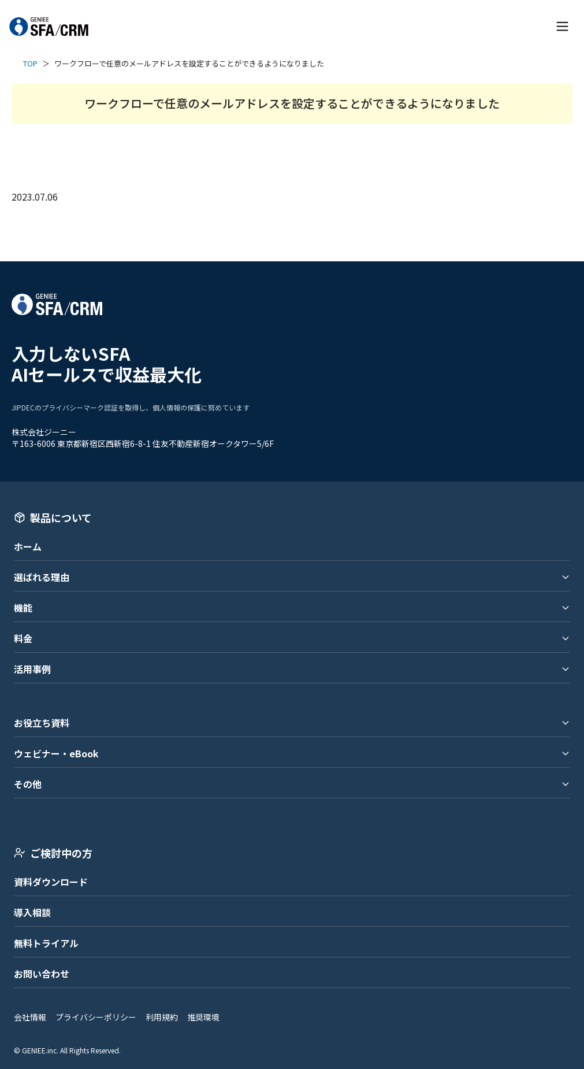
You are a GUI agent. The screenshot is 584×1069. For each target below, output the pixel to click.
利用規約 (162, 1017)
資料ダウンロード (51, 882)
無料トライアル (46, 943)
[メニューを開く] (562, 26)
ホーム (28, 546)
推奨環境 (203, 1017)
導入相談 (32, 912)
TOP (30, 63)
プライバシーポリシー (95, 1017)
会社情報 (30, 1017)
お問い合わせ (41, 974)
